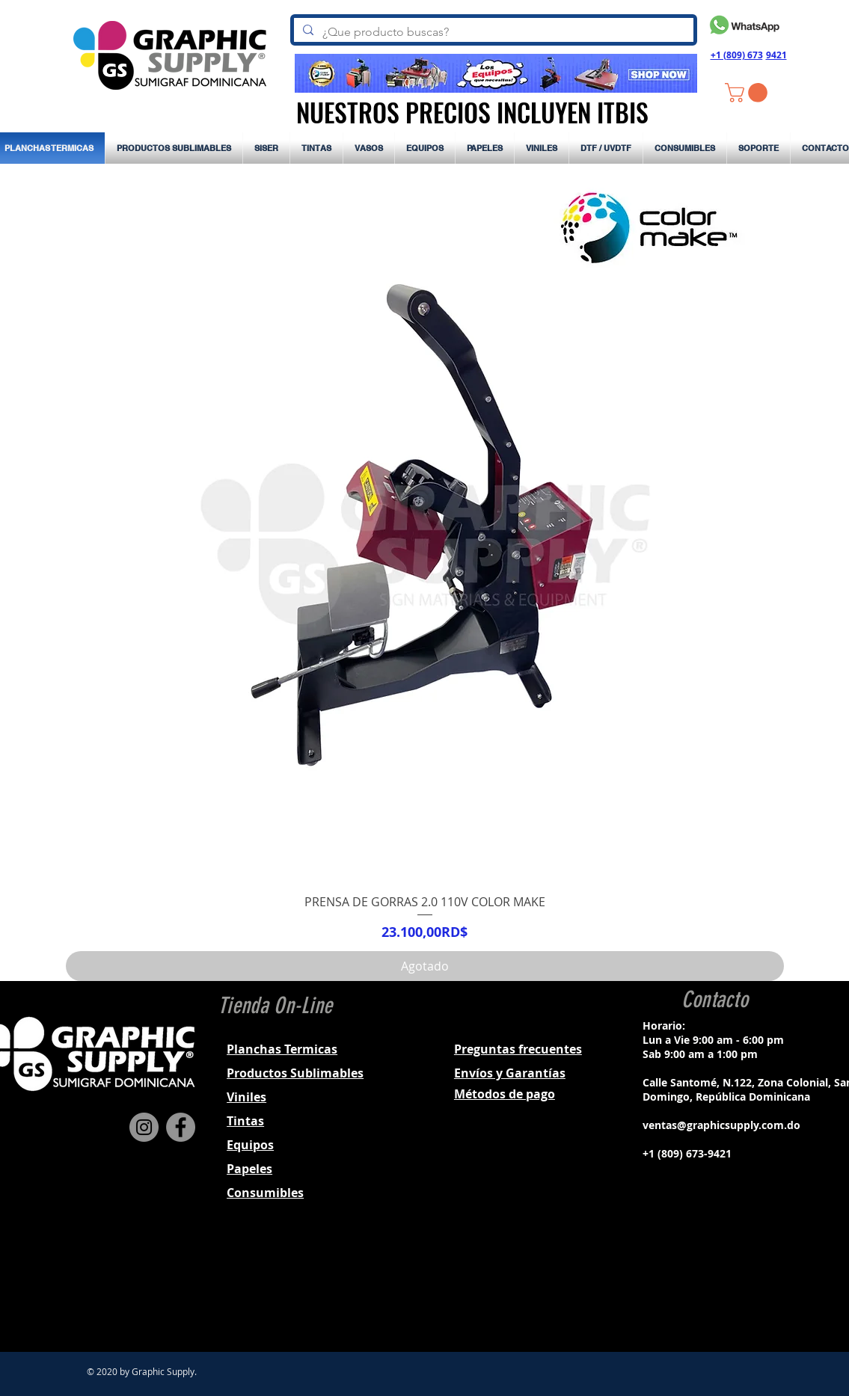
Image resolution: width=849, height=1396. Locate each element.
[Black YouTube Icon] (752, 1286)
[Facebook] (180, 1127)
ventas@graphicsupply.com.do (721, 1125)
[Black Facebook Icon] (693, 1286)
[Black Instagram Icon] (713, 1286)
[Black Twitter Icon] (732, 1286)
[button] (748, 92)
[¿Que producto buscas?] (492, 32)
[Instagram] (144, 1127)
